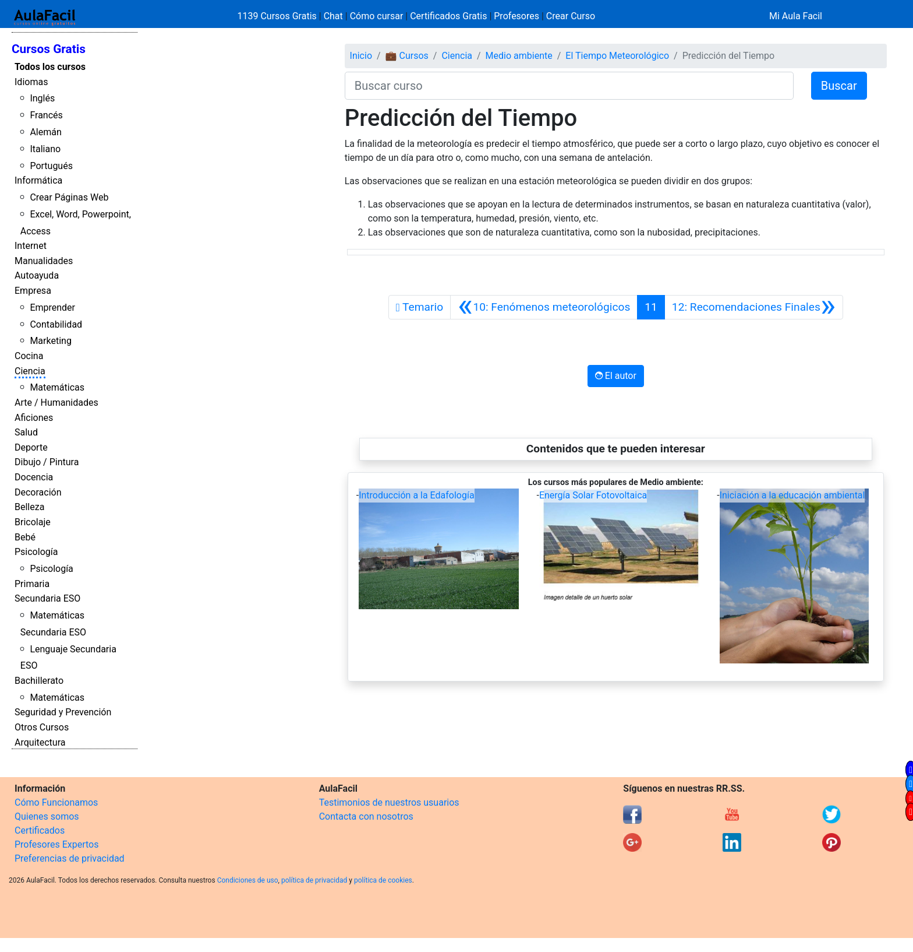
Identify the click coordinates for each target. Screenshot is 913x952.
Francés (46, 115)
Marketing (50, 340)
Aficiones (34, 417)
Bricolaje (33, 522)
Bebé (25, 537)
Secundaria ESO (47, 598)
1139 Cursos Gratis (278, 16)
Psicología (36, 551)
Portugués (51, 165)
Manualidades (44, 260)
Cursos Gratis (49, 49)
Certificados (40, 830)
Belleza (29, 506)
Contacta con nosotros (366, 816)
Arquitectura (40, 742)
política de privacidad (314, 880)
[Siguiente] (753, 307)
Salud (26, 432)
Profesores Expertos (56, 844)
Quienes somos (47, 816)
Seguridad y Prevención (63, 712)
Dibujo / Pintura (47, 462)
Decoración (38, 492)
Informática (38, 180)
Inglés (42, 98)
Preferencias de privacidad (70, 858)
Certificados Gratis (448, 16)
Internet (31, 245)
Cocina (29, 355)
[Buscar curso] (569, 86)
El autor (615, 375)
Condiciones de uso (247, 880)
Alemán (45, 132)
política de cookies (383, 880)
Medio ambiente (519, 55)
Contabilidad (56, 324)
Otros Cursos (42, 727)
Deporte (31, 447)
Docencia (34, 477)
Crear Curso (570, 16)
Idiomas (31, 81)
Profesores (516, 16)
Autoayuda (37, 275)
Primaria (32, 583)
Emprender (52, 307)
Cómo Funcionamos (56, 802)
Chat (333, 16)
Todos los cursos (50, 66)
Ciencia (30, 371)
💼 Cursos (407, 55)
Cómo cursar (377, 16)
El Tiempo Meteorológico (617, 55)
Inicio (361, 55)
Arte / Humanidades (56, 402)
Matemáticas (57, 387)
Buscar (839, 86)
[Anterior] (544, 307)
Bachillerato (39, 680)
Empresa (33, 290)
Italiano (45, 148)
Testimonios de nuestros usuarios (389, 802)
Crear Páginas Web (69, 197)
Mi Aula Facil (795, 16)
